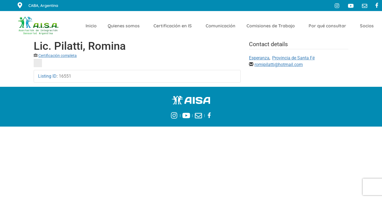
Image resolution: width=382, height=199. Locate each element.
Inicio (91, 25)
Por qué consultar (329, 25)
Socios (368, 25)
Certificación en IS (174, 25)
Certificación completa (57, 55)
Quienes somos (125, 25)
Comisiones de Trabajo (272, 25)
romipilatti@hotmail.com (278, 64)
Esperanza (259, 58)
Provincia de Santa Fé (293, 58)
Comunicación (220, 25)
